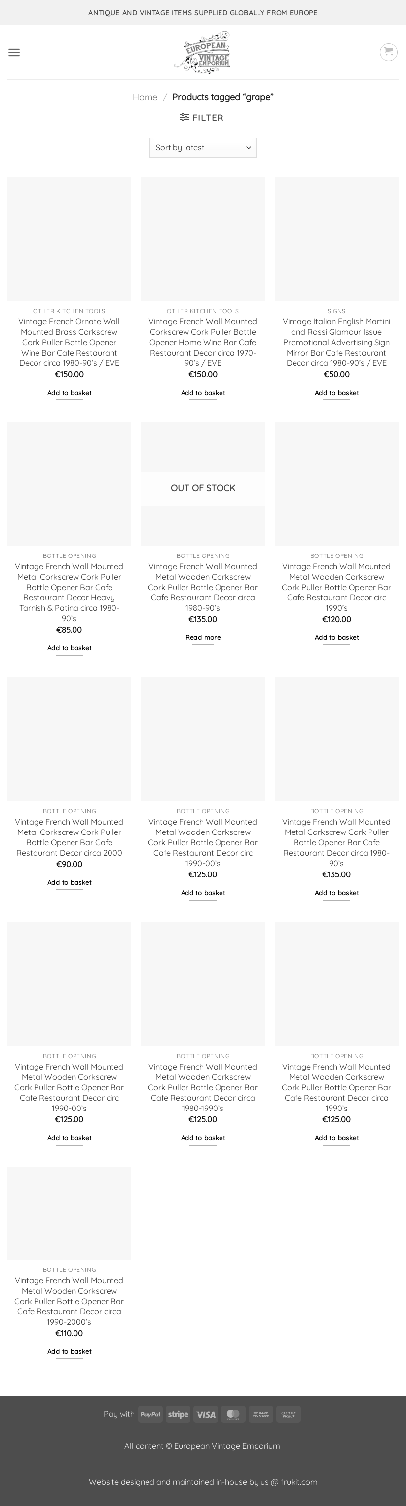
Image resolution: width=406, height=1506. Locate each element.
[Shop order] (202, 148)
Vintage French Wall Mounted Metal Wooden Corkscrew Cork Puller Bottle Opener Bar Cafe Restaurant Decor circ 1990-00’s (203, 843)
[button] (14, 53)
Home (145, 97)
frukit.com (299, 1482)
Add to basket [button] (69, 392)
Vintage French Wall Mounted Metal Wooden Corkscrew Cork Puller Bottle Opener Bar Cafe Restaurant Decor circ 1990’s (336, 587)
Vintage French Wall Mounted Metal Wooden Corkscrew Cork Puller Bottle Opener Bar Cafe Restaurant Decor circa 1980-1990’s (203, 1087)
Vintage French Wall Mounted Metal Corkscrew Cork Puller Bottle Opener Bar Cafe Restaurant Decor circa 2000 (69, 837)
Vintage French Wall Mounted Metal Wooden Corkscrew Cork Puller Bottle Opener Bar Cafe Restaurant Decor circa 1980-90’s (203, 587)
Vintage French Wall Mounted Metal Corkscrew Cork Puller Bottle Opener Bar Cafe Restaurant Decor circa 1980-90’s (336, 843)
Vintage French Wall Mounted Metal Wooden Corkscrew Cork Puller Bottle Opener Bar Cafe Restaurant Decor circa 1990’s (336, 1087)
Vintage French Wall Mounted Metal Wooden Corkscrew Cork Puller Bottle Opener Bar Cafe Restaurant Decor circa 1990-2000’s (69, 1301)
